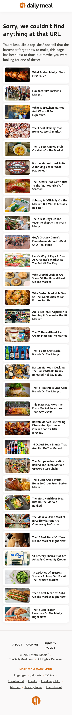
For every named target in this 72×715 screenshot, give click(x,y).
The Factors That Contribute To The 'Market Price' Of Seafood (49, 185)
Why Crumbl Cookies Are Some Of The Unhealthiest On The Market (48, 278)
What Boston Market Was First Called (48, 74)
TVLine (49, 675)
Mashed (15, 687)
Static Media (39, 655)
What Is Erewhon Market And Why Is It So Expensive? (48, 111)
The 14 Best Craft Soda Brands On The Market (46, 352)
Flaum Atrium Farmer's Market (46, 92)
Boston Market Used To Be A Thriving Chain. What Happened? (48, 167)
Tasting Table (33, 687)
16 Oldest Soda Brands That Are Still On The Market (49, 446)
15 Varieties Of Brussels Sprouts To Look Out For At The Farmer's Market (49, 576)
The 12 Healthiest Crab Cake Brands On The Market (49, 389)
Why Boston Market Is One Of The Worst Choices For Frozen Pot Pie (49, 297)
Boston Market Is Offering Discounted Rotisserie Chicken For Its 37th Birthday (48, 427)
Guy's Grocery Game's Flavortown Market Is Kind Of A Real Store (49, 241)
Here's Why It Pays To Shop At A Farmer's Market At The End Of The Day (49, 259)
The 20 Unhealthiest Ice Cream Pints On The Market (49, 334)
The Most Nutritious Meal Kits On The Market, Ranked (48, 502)
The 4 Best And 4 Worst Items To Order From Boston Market (49, 483)
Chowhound (16, 681)
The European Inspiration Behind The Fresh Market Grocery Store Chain (48, 465)
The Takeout (54, 687)
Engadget (20, 675)
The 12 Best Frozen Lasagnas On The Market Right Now (48, 613)
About (17, 644)
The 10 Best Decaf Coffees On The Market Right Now (48, 539)
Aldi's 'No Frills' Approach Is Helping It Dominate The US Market (49, 315)
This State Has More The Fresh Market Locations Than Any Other (47, 408)
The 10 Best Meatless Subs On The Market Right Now (48, 595)
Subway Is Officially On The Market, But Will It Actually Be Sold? (49, 204)
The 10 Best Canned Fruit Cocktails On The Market (47, 148)
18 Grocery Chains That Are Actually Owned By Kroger (49, 558)
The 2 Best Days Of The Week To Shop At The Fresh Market (49, 222)
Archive (32, 644)
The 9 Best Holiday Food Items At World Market (47, 130)
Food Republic (50, 681)
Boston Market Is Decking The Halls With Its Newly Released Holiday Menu (48, 371)
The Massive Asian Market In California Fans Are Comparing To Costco (48, 520)
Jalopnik (36, 675)
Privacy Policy (50, 645)
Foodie (32, 681)
